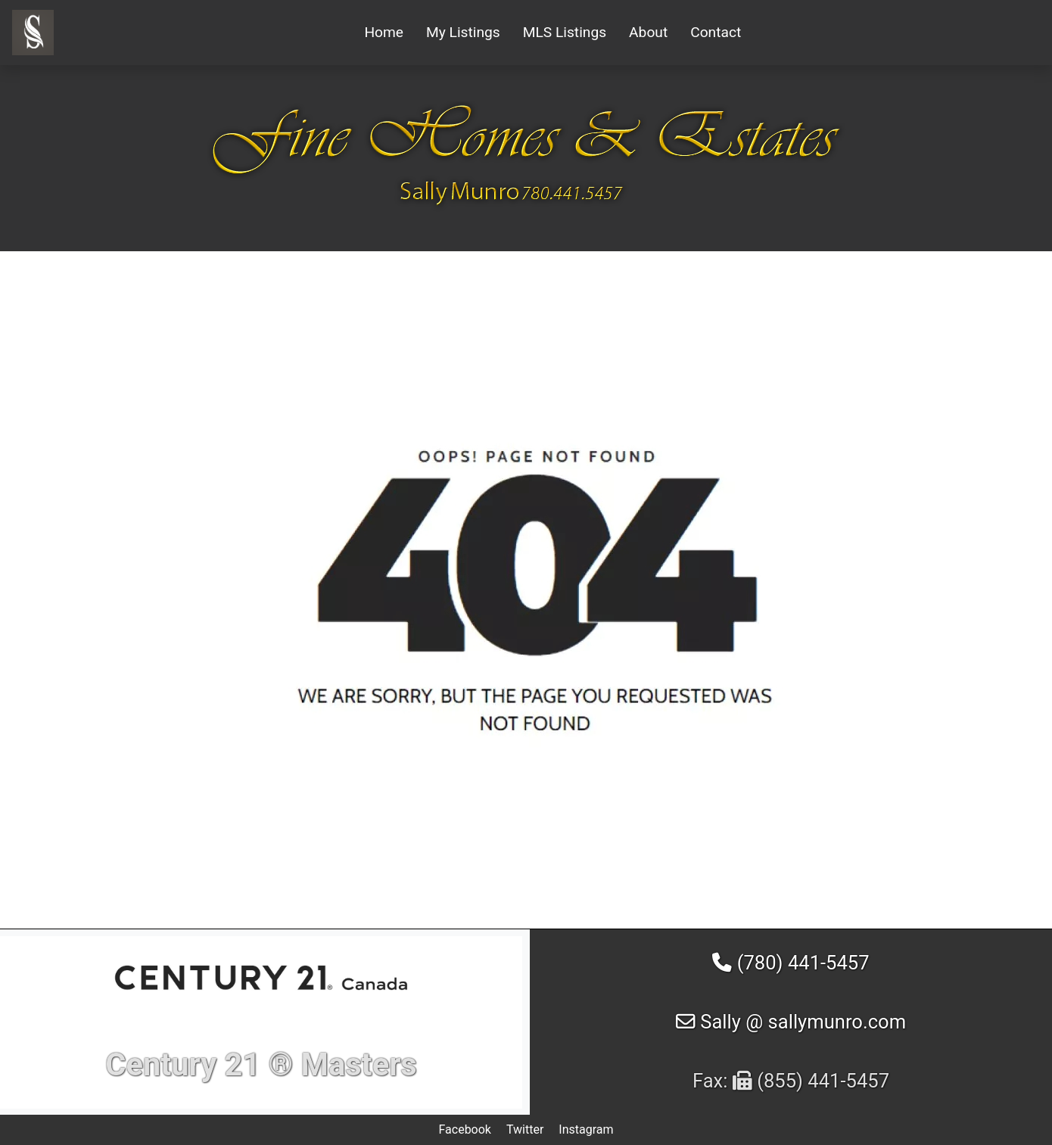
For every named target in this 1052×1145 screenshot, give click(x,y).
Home (383, 32)
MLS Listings (564, 32)
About (648, 32)
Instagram (586, 1129)
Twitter (524, 1129)
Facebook (464, 1129)
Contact (715, 32)
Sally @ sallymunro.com (791, 1021)
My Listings (463, 32)
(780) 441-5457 (790, 962)
